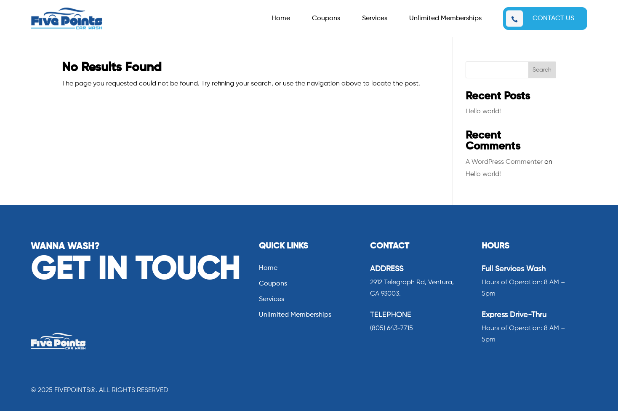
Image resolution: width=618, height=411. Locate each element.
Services (374, 19)
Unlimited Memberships (445, 19)
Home (281, 19)
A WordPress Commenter (504, 162)
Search (542, 70)
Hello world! (483, 111)
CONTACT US (553, 18)
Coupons (326, 19)
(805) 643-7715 (391, 328)
